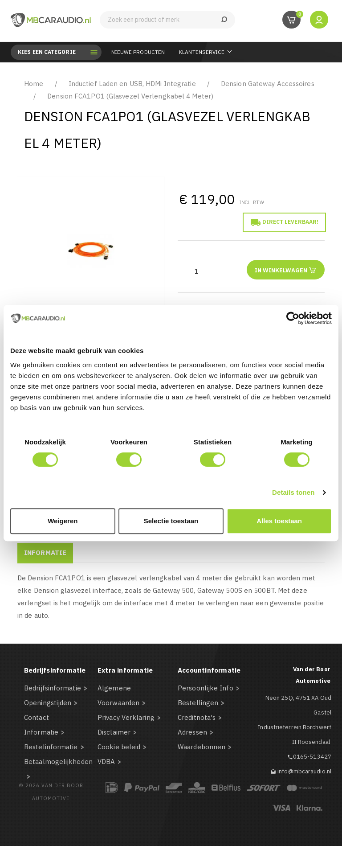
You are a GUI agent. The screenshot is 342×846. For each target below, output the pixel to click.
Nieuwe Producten (138, 52)
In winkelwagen (286, 270)
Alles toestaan (279, 521)
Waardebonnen (201, 747)
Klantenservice (201, 52)
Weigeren (62, 521)
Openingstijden (47, 702)
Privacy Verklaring (126, 717)
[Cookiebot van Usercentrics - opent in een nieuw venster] (293, 318)
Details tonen (293, 492)
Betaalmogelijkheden (58, 761)
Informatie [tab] (45, 552)
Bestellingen (198, 702)
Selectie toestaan (171, 521)
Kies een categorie (53, 52)
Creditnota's (197, 717)
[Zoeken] (167, 20)
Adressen (192, 732)
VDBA (106, 761)
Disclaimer (114, 732)
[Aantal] (196, 271)
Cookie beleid (119, 747)
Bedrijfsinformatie (52, 688)
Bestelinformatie (51, 747)
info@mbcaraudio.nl (304, 771)
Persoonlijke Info (205, 688)
